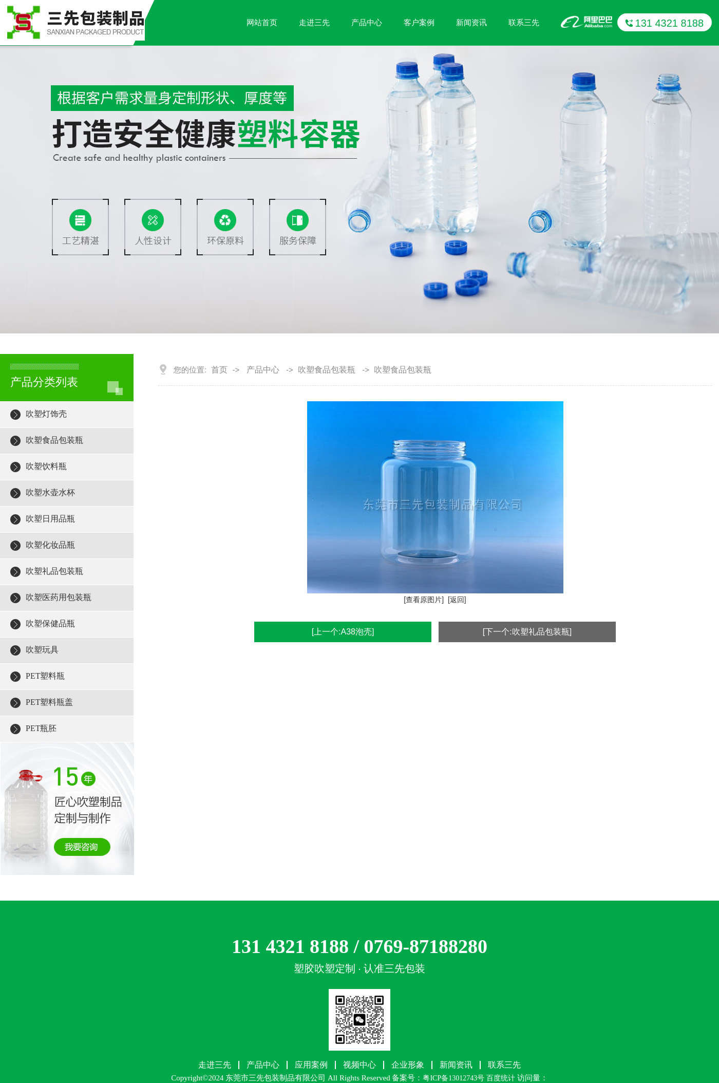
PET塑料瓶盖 (49, 702)
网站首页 (262, 22)
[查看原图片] (424, 599)
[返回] (457, 599)
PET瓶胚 (41, 728)
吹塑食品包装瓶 (54, 440)
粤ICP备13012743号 (453, 1078)
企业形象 (407, 1065)
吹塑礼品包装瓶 (54, 571)
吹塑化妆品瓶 (50, 544)
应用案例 (311, 1065)
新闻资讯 (471, 22)
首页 (219, 370)
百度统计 (500, 1078)
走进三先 (314, 22)
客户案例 (419, 22)
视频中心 (359, 1065)
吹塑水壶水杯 (50, 492)
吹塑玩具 (42, 649)
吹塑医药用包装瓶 (58, 597)
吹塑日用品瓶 (50, 518)
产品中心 (366, 22)
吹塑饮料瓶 (46, 466)
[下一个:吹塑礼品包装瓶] (527, 631)
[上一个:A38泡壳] (343, 631)
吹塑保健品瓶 (50, 623)
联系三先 (523, 22)
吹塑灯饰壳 (46, 413)
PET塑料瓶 (45, 675)
